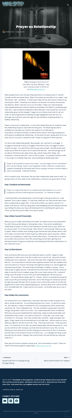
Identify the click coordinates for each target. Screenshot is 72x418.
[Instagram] (10, 400)
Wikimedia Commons (37, 89)
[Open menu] (68, 4)
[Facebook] (16, 400)
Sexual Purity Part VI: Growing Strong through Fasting (18, 360)
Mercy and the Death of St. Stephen (54, 359)
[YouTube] (4, 400)
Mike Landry (10, 32)
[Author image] (3, 32)
